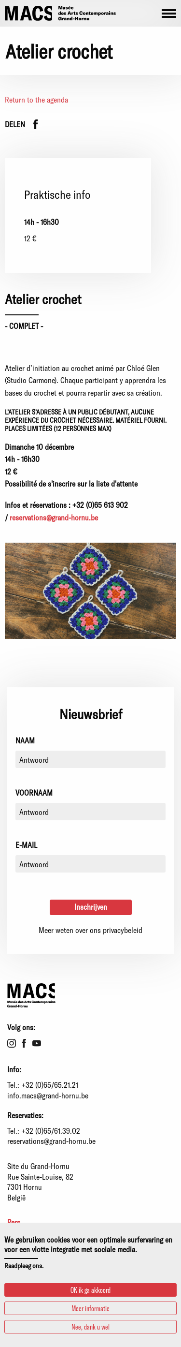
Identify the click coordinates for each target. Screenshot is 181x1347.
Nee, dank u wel (90, 1326)
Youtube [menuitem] (36, 1043)
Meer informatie (90, 1308)
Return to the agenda (36, 99)
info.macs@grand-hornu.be (47, 1095)
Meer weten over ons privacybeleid (90, 929)
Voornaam (34, 792)
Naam (25, 740)
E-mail (26, 844)
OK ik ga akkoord (90, 1289)
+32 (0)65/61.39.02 (51, 1130)
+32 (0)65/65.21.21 (50, 1084)
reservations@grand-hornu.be (54, 517)
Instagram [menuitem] (11, 1043)
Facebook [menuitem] (24, 1043)
